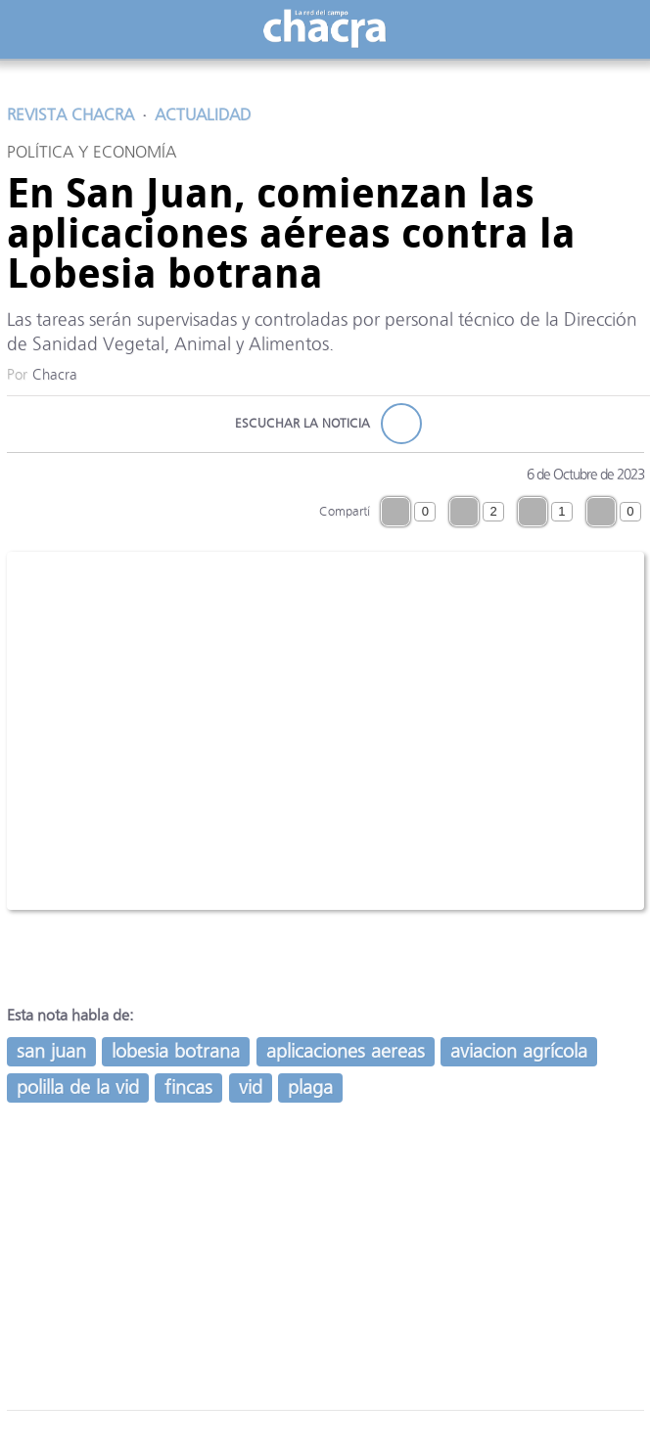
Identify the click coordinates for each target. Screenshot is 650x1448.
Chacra (54, 375)
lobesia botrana (176, 1051)
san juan (51, 1051)
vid (250, 1087)
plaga (310, 1087)
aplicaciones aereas (345, 1051)
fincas (188, 1087)
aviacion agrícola (518, 1051)
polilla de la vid (78, 1087)
